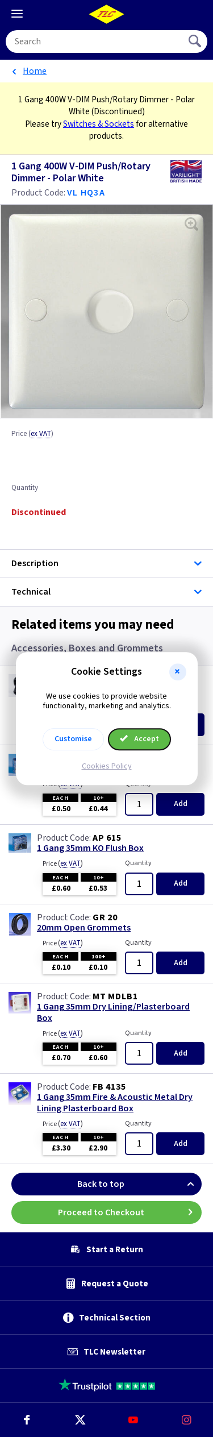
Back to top (139, 1184)
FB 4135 (109, 1087)
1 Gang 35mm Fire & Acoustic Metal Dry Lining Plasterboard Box (115, 1103)
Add (180, 803)
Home (35, 71)
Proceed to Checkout (130, 1212)
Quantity (24, 488)
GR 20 (105, 917)
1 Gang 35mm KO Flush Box (90, 848)
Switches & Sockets (98, 124)
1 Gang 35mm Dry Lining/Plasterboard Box (113, 1012)
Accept (140, 739)
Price (32, 434)
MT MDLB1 (115, 996)
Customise (73, 739)
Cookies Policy (107, 766)
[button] (177, 671)
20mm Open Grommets (84, 928)
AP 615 (107, 838)
